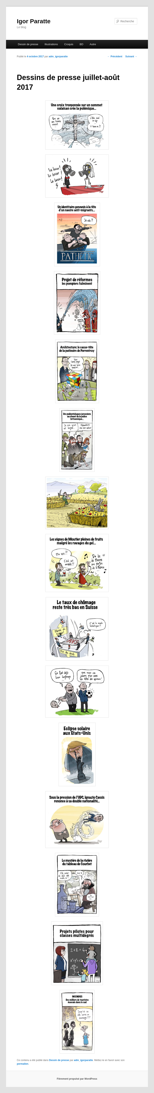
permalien (22, 1063)
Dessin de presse (28, 44)
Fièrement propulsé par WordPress (77, 1078)
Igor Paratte (34, 21)
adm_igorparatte (58, 56)
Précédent (115, 56)
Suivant (131, 56)
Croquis (68, 44)
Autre (93, 44)
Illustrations (51, 44)
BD (81, 44)
